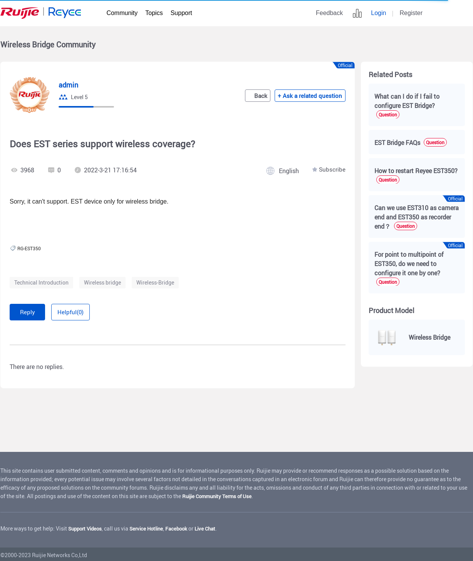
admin (69, 84)
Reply (33, 311)
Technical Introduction (41, 282)
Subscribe (332, 170)
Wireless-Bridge (155, 282)
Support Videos (87, 526)
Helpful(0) (88, 311)
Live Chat (214, 526)
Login (378, 13)
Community (122, 13)
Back (264, 96)
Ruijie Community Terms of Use (219, 494)
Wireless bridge (102, 282)
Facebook (184, 526)
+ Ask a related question (314, 96)
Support (181, 13)
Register (411, 13)
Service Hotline (151, 526)
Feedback (329, 13)
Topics (154, 13)
